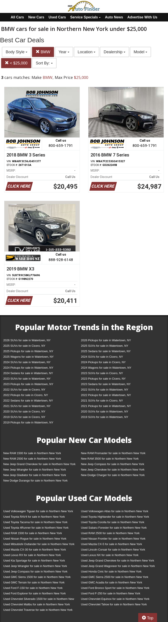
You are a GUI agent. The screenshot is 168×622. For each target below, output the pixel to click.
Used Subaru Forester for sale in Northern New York (114, 527)
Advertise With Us (142, 17)
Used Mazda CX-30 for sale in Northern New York (34, 549)
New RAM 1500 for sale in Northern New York (32, 453)
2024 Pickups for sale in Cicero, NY (103, 362)
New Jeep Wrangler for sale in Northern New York (34, 469)
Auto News (114, 17)
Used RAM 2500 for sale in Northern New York (110, 533)
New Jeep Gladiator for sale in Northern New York (34, 475)
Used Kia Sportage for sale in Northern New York (34, 560)
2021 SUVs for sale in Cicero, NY (102, 400)
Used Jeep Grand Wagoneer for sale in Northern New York (118, 566)
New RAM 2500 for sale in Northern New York (32, 458)
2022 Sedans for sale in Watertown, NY (28, 400)
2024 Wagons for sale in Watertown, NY (106, 367)
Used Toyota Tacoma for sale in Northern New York (35, 522)
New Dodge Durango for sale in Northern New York (35, 480)
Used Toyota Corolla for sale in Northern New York (112, 522)
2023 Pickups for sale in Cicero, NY (103, 378)
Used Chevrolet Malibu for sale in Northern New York (36, 604)
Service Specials (85, 17)
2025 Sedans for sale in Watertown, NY (106, 351)
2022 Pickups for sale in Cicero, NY (25, 395)
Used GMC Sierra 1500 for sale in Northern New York (37, 577)
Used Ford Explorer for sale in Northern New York (34, 593)
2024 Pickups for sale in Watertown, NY (28, 367)
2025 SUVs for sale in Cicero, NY (24, 345)
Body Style (16, 52)
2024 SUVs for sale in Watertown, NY (27, 362)
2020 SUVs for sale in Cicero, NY (24, 411)
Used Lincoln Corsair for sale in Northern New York (113, 549)
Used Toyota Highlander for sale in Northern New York (115, 516)
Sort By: (44, 63)
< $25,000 (16, 63)
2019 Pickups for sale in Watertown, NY (28, 422)
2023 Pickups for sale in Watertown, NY (28, 384)
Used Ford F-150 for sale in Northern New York (33, 588)
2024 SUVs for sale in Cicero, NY (102, 356)
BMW (43, 52)
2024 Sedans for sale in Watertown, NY (28, 373)
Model (140, 52)
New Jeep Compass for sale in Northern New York (112, 464)
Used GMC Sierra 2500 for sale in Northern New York (114, 577)
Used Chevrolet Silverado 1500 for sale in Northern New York (38, 599)
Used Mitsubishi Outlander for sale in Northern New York (38, 544)
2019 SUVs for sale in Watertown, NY (104, 417)
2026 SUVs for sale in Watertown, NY (27, 340)
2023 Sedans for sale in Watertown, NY (106, 384)
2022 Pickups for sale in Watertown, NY (106, 395)
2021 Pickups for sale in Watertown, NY (106, 406)
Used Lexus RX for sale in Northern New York (32, 555)
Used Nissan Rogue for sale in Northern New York (34, 538)
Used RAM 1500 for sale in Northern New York (32, 533)
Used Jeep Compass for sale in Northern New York (35, 571)
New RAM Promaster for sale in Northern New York (113, 453)
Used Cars (57, 17)
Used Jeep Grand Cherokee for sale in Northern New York (117, 560)
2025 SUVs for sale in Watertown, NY (104, 345)
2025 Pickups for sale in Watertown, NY (28, 351)
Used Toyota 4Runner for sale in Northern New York (35, 527)
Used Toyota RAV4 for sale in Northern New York (34, 516)
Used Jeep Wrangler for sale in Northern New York (35, 566)
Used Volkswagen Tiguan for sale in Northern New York (38, 511)
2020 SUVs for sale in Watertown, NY (104, 411)
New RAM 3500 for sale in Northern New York (110, 458)
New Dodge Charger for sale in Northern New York (113, 475)
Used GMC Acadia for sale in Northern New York (111, 582)
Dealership (114, 52)
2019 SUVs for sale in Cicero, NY (24, 417)
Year (64, 52)
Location (86, 52)
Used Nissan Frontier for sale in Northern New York (113, 538)
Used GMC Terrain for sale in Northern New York (34, 582)
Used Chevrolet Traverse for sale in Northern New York (37, 609)
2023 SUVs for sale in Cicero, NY (102, 373)
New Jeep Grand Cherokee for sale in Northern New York (39, 464)
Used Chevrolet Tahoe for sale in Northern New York (114, 604)
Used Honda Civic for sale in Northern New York (111, 571)
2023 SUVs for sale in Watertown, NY (27, 378)
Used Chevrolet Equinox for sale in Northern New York (115, 599)
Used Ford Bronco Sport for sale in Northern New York (115, 588)
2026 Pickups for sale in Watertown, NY (106, 340)
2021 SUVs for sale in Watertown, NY (27, 406)
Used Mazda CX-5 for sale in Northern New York (111, 544)
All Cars (17, 17)
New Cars (36, 17)
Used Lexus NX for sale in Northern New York (109, 555)
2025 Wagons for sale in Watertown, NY (28, 356)
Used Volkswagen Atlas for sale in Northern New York (114, 511)
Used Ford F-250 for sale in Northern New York (110, 593)
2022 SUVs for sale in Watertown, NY (104, 389)
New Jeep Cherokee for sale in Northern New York (112, 469)
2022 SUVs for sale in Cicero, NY (24, 389)
